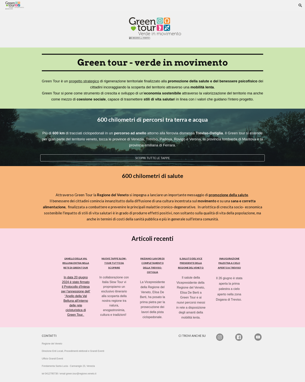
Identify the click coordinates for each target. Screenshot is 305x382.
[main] (152, 78)
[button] (300, 5)
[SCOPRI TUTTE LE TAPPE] (152, 157)
